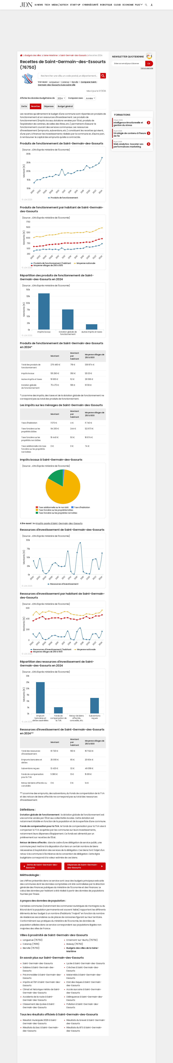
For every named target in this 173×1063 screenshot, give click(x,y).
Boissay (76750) (74, 944)
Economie (128, 5)
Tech (47, 5)
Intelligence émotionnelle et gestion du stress (128, 122)
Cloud (117, 5)
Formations (122, 115)
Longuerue (54, 82)
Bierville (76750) (31, 948)
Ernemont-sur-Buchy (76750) (82, 940)
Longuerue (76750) (33, 940)
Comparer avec (75, 98)
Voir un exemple (147, 68)
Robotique (106, 5)
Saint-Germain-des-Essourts (73, 55)
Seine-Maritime (51, 55)
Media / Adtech (60, 5)
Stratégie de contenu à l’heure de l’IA (130, 133)
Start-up (75, 5)
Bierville (75, 82)
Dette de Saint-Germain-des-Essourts (41, 866)
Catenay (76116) (31, 944)
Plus (139, 4)
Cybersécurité (90, 5)
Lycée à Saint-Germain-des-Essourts (85, 963)
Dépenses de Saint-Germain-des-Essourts (85, 866)
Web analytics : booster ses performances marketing (128, 144)
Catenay (65, 82)
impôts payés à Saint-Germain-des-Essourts (59, 523)
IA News (39, 5)
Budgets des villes (33, 55)
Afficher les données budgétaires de (37, 98)
